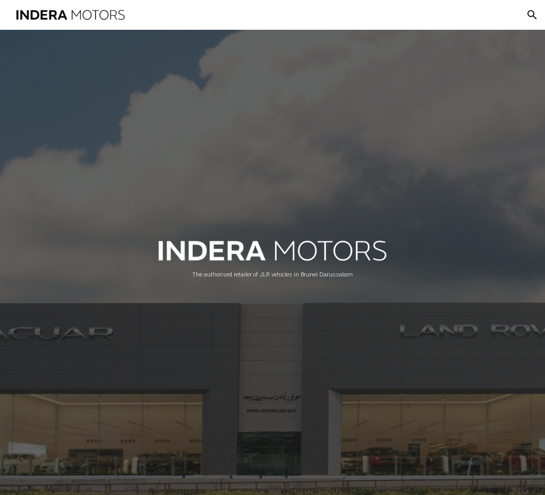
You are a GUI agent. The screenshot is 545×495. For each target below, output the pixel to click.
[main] (272, 275)
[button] (532, 15)
